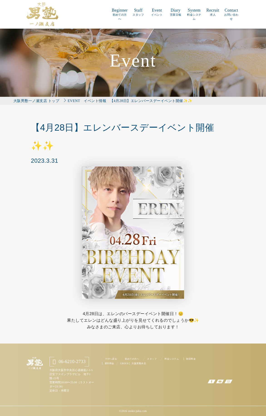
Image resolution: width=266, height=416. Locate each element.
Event (157, 12)
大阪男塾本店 (139, 363)
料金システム (172, 359)
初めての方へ (132, 359)
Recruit (212, 12)
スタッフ (152, 359)
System (194, 14)
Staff (138, 12)
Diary (175, 12)
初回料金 (191, 359)
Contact (231, 14)
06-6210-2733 (69, 361)
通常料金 (109, 363)
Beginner (120, 14)
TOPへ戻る (111, 359)
